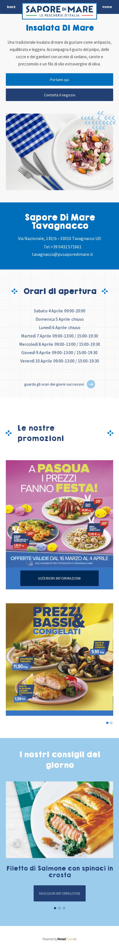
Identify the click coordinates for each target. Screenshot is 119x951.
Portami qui (59, 79)
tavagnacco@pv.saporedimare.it (62, 254)
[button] (91, 384)
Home (107, 7)
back (11, 7)
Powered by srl (60, 939)
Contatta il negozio (59, 94)
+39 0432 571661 (66, 246)
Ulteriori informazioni (59, 578)
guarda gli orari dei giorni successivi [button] (54, 384)
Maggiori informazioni (59, 893)
